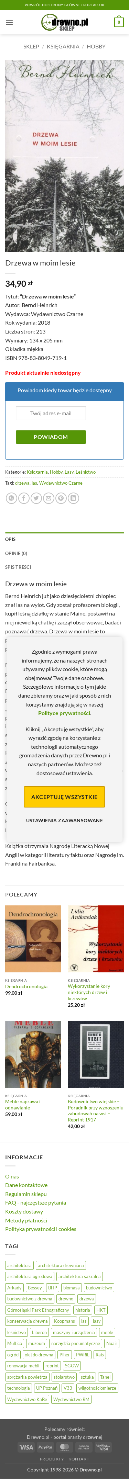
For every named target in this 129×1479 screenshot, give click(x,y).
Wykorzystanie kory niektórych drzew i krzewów (89, 992)
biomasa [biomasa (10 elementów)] (71, 1287)
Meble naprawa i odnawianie (23, 1104)
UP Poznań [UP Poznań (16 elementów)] (46, 1388)
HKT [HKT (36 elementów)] (101, 1310)
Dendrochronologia (26, 986)
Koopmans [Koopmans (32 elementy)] (64, 1321)
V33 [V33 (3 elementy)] (68, 1388)
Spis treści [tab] (18, 567)
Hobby (96, 46)
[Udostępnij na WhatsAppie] (11, 498)
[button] (9, 22)
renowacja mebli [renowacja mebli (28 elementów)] (23, 1365)
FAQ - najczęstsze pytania (35, 1202)
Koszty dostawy (24, 1211)
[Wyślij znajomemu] (48, 498)
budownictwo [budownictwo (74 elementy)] (99, 1287)
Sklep (31, 46)
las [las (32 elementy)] (84, 1321)
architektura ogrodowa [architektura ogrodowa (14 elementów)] (29, 1276)
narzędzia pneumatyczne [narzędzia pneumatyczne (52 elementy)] (75, 1343)
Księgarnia (63, 46)
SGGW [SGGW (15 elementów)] (72, 1365)
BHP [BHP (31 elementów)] (52, 1287)
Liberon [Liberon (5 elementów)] (39, 1332)
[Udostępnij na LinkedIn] (73, 498)
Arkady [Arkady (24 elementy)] (14, 1287)
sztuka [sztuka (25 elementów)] (87, 1377)
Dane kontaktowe (26, 1185)
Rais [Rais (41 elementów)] (100, 1354)
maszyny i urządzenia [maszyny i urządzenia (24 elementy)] (74, 1332)
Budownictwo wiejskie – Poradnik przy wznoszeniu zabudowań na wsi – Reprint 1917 (95, 1110)
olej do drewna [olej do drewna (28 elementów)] (39, 1354)
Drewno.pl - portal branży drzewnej (65, 1437)
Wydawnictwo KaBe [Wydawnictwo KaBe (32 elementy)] (27, 1399)
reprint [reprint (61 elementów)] (52, 1365)
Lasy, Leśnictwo (80, 472)
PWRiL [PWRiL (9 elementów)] (82, 1354)
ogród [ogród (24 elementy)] (13, 1354)
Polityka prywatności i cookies (40, 1229)
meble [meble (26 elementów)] (107, 1332)
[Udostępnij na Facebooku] (24, 498)
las (34, 483)
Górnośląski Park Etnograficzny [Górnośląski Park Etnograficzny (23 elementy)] (38, 1310)
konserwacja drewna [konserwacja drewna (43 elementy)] (27, 1321)
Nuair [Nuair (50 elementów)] (111, 1343)
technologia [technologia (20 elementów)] (18, 1388)
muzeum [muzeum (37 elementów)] (36, 1343)
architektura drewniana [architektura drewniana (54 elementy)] (61, 1265)
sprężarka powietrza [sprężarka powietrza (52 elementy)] (27, 1377)
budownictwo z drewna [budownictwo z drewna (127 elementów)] (29, 1298)
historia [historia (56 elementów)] (82, 1310)
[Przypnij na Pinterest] (61, 498)
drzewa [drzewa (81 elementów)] (86, 1298)
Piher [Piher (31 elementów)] (65, 1354)
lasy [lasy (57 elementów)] (97, 1321)
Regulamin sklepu (26, 1193)
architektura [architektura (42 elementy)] (19, 1265)
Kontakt (78, 1458)
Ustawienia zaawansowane (64, 820)
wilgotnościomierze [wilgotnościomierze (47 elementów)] (97, 1388)
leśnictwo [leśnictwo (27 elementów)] (16, 1332)
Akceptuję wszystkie (64, 796)
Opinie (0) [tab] (16, 553)
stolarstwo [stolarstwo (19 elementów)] (64, 1377)
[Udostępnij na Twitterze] (36, 498)
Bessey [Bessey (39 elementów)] (35, 1287)
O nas (12, 1176)
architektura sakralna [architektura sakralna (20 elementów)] (79, 1276)
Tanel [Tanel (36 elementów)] (105, 1377)
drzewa (22, 483)
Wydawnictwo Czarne (61, 483)
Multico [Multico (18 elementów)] (14, 1343)
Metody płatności (26, 1220)
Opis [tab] (10, 539)
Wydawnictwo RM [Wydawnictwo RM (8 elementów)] (71, 1399)
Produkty (52, 1458)
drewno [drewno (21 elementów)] (65, 1298)
